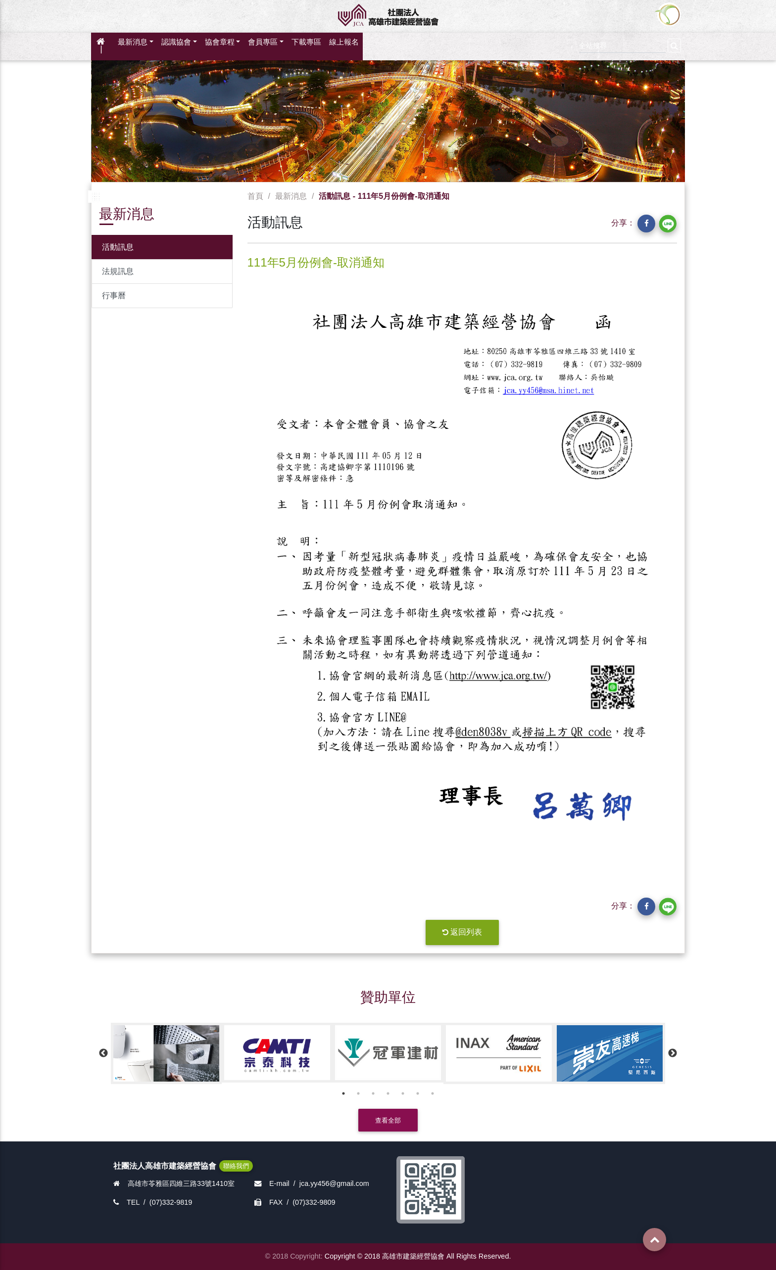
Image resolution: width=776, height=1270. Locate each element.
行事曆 (114, 295)
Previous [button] (103, 1053)
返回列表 (462, 932)
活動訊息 (118, 247)
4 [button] (388, 1093)
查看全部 (388, 1120)
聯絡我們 (236, 1166)
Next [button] (673, 1053)
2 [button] (358, 1093)
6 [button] (418, 1093)
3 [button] (373, 1093)
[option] (166, 1053)
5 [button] (403, 1093)
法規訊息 (118, 271)
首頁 (255, 196)
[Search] (622, 44)
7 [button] (432, 1093)
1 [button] (343, 1093)
